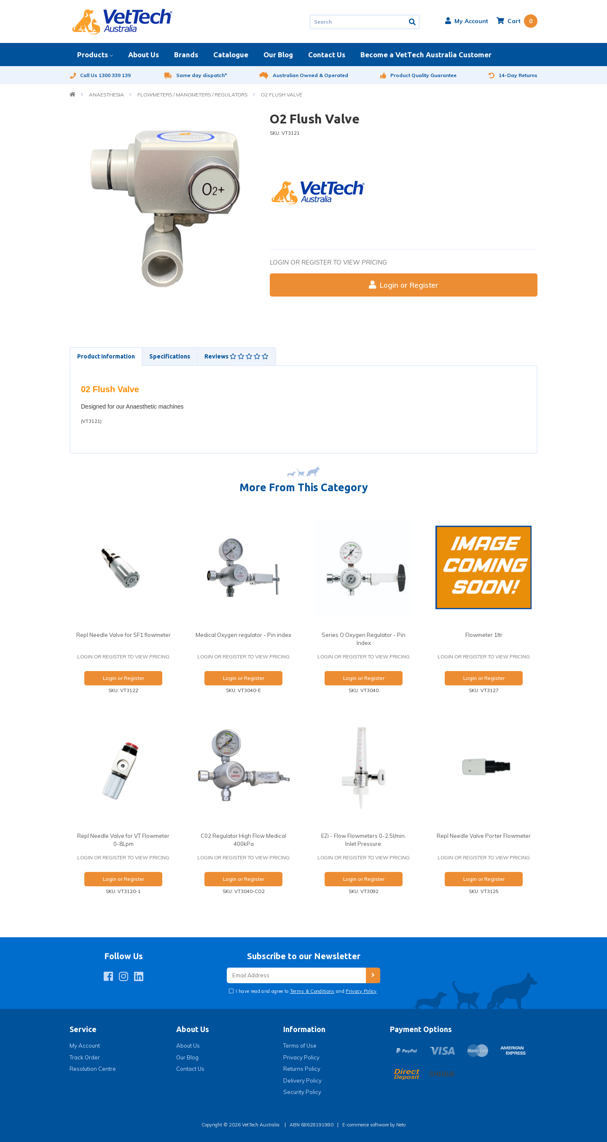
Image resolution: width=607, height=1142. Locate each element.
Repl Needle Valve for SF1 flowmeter (123, 634)
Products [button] (92, 55)
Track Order (85, 1057)
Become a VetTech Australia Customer (426, 55)
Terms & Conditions (312, 991)
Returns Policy (301, 1068)
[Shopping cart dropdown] (517, 21)
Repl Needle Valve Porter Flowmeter (484, 835)
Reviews (236, 356)
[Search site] (413, 21)
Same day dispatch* (195, 75)
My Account (85, 1045)
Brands (186, 55)
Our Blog (278, 55)
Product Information (106, 356)
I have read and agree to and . (306, 991)
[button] (466, 21)
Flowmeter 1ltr (483, 634)
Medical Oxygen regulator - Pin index (243, 634)
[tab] (106, 356)
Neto (401, 1125)
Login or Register (403, 285)
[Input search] (357, 21)
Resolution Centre (93, 1068)
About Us (143, 55)
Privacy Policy (361, 991)
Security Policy (302, 1092)
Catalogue (230, 55)
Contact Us (326, 55)
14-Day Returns (513, 75)
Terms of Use (300, 1045)
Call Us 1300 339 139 (100, 75)
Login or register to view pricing (328, 262)
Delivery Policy (302, 1080)
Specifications (169, 356)
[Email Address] (296, 975)
